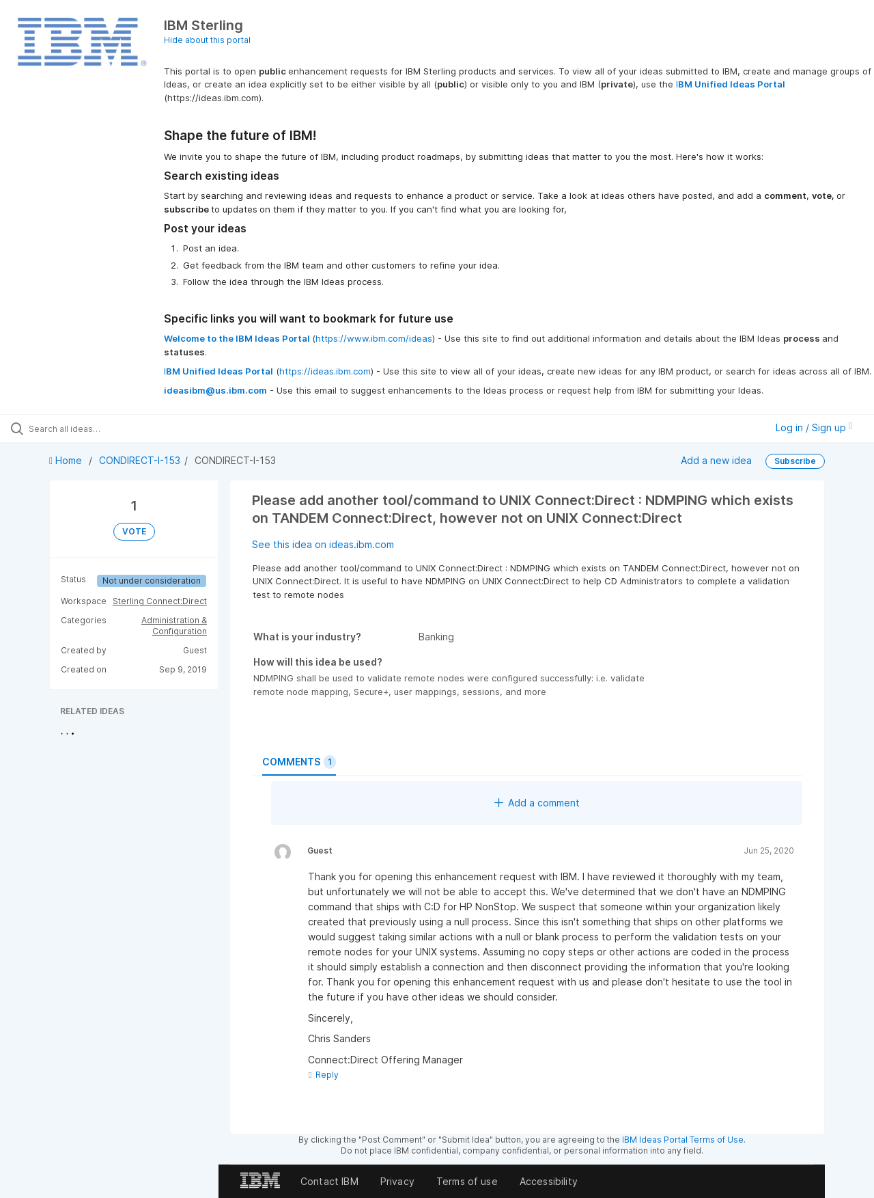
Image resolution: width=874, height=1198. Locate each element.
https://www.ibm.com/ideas (373, 338)
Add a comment (537, 802)
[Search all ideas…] (104, 428)
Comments (299, 762)
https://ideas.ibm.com (325, 371)
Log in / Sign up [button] (814, 427)
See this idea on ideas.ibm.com (323, 544)
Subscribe (795, 461)
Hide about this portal (207, 40)
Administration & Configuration (174, 625)
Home (67, 460)
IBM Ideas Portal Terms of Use (683, 1139)
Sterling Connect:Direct (160, 601)
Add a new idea (716, 460)
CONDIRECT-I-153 (139, 460)
